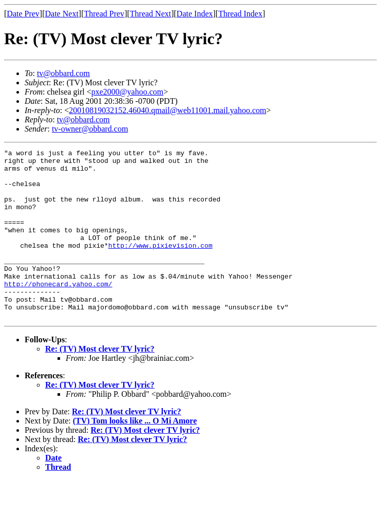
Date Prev (23, 13)
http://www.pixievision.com (160, 265)
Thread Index (240, 13)
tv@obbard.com (63, 73)
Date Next (62, 13)
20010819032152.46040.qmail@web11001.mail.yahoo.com (167, 110)
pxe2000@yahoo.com (127, 91)
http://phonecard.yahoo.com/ (58, 311)
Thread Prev (104, 13)
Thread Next (150, 13)
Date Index (195, 13)
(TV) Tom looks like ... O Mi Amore (135, 454)
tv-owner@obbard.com (90, 128)
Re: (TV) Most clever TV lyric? (100, 382)
